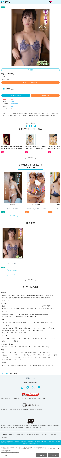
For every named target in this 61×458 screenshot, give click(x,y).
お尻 (28, 328)
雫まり (12, 106)
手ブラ (6, 365)
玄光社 (42, 295)
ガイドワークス (12, 295)
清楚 (17, 341)
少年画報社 (17, 298)
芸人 (46, 357)
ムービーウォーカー (7, 300)
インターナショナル (10, 333)
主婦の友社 (5, 298)
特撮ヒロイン (24, 357)
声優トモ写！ (19, 316)
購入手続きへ (45, 95)
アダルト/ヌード (18, 359)
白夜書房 (43, 298)
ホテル (33, 346)
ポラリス (26, 316)
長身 (5, 330)
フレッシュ (25, 330)
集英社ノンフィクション (36, 308)
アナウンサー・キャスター (47, 355)
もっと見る (30, 157)
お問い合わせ (5, 437)
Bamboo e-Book (14, 103)
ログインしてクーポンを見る (30, 82)
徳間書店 (28, 298)
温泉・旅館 (43, 346)
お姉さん (16, 338)
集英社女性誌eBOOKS (22, 308)
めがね (36, 322)
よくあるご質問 (52, 434)
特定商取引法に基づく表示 (33, 434)
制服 (16, 322)
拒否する (54, 455)
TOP (2, 373)
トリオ (13, 346)
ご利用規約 (4, 434)
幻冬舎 (47, 295)
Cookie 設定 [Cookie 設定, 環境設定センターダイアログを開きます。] (4, 455)
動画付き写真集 (29, 314)
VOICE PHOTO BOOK (41, 314)
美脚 (51, 328)
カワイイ (50, 338)
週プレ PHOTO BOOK (8, 306)
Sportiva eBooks (49, 308)
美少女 (6, 338)
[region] (30, 451)
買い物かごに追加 (16, 95)
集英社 (51, 295)
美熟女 (27, 338)
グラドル (7, 352)
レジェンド (37, 357)
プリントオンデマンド (8, 316)
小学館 (11, 298)
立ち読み (30, 70)
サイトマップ (13, 437)
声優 (47, 352)
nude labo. (33, 316)
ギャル (23, 333)
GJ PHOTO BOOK (32, 306)
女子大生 (6, 355)
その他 (50, 365)
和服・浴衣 (47, 322)
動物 (41, 365)
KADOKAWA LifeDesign (33, 295)
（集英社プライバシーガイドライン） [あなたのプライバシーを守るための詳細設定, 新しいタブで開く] (10, 452)
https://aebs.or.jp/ (4, 428)
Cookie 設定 (44, 434)
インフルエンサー (9, 357)
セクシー (7, 341)
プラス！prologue (19, 314)
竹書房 (12, 101)
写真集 (6, 373)
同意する (42, 455)
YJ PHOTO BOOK (20, 306)
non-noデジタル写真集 (8, 308)
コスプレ (7, 322)
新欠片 (33, 298)
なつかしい (38, 338)
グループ (23, 346)
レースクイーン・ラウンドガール (24, 355)
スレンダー (8, 328)
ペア (5, 346)
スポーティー (38, 330)
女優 (28, 352)
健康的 (14, 330)
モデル (37, 352)
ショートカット (39, 328)
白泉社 (38, 298)
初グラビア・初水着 (19, 365)
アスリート (7, 359)
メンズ (32, 365)
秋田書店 (4, 295)
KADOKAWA (21, 295)
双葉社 (48, 298)
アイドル (19, 352)
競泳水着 (26, 322)
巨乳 (19, 328)
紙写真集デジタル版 (7, 314)
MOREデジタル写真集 (44, 306)
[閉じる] (58, 448)
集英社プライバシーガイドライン (17, 434)
